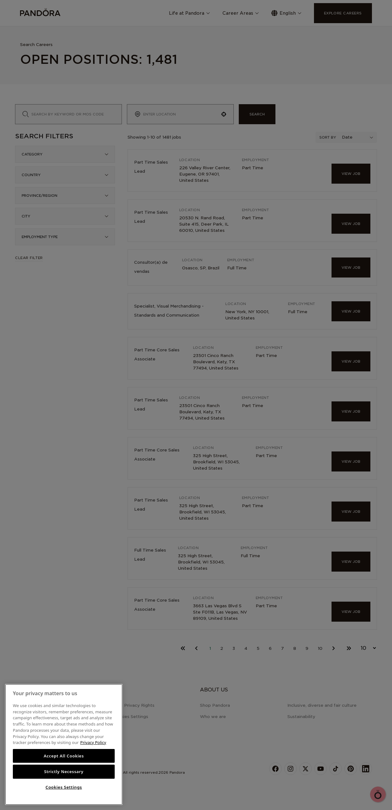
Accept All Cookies (64, 756)
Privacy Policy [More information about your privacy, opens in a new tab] (93, 742)
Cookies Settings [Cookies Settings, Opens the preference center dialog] (63, 787)
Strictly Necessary (64, 771)
